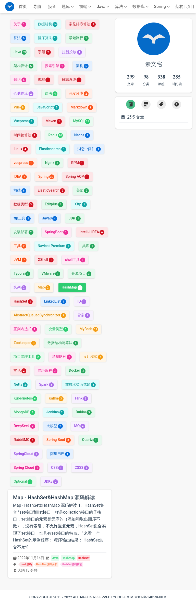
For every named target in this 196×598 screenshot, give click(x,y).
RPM (77, 163)
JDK (75, 218)
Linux (21, 149)
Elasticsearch (52, 149)
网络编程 (47, 370)
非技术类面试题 (80, 384)
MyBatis (89, 329)
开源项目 (81, 273)
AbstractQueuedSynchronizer (40, 315)
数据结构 (47, 24)
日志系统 (71, 79)
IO (81, 301)
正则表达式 (25, 329)
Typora (22, 273)
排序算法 (47, 38)
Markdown (81, 107)
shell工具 (75, 260)
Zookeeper (25, 343)
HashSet (23, 301)
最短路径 (79, 38)
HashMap (72, 287)
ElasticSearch (51, 190)
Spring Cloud (27, 468)
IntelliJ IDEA (92, 232)
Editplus (54, 204)
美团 (82, 190)
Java (20, 52)
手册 (44, 52)
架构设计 (23, 66)
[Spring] (162, 7)
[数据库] (141, 7)
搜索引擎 (55, 66)
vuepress (23, 163)
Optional (23, 481)
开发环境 (79, 93)
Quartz (90, 440)
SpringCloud (26, 454)
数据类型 (23, 204)
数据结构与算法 (62, 343)
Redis (55, 135)
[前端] (85, 7)
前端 (20, 190)
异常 (83, 315)
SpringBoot (56, 232)
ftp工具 (22, 218)
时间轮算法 (25, 135)
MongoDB (24, 412)
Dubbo (84, 412)
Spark (46, 384)
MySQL (81, 121)
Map (44, 287)
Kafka (56, 398)
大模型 (54, 426)
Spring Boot (58, 440)
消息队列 (62, 357)
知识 (20, 79)
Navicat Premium (54, 246)
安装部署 (23, 232)
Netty (21, 384)
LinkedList (55, 301)
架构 (82, 66)
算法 (20, 38)
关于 (20, 24)
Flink (81, 398)
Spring (46, 176)
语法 (51, 93)
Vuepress (24, 121)
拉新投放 (72, 52)
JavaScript (48, 107)
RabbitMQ (24, 440)
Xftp (81, 204)
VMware (51, 273)
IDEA (20, 176)
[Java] (103, 7)
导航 (37, 6)
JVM (20, 260)
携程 (44, 79)
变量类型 (58, 329)
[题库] (68, 7)
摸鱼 (52, 6)
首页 (23, 6)
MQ (79, 426)
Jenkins (55, 412)
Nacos (82, 135)
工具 (20, 246)
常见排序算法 (82, 24)
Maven (53, 121)
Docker (77, 370)
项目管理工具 (27, 357)
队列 (20, 287)
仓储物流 (23, 93)
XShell (46, 260)
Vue (19, 107)
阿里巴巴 (60, 454)
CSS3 (82, 468)
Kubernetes (25, 398)
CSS (57, 468)
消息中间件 (89, 149)
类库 (88, 246)
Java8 (49, 218)
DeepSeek (24, 426)
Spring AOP (77, 176)
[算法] (121, 7)
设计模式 (93, 357)
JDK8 (51, 481)
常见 (20, 370)
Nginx (52, 163)
